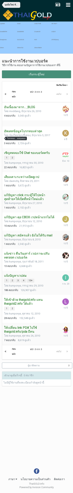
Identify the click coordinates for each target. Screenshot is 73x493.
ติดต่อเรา (59, 479)
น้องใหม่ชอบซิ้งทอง (20, 135)
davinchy (14, 181)
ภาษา (12, 479)
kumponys (15, 162)
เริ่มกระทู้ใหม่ (36, 74)
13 (30, 280)
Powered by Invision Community (36, 487)
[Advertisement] (36, 429)
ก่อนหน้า (14, 94)
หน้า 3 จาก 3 (36, 92)
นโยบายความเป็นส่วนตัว (35, 479)
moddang (14, 111)
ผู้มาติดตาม (34, 365)
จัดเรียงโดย (62, 85)
